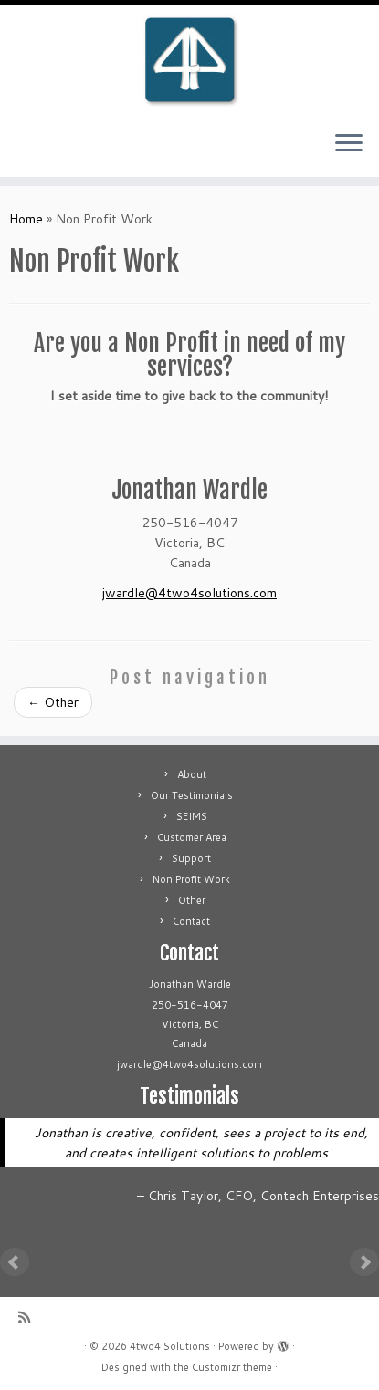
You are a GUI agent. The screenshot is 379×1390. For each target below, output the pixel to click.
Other (53, 702)
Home (26, 219)
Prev (14, 1262)
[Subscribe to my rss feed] (28, 1317)
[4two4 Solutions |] (189, 60)
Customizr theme (232, 1367)
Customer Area (191, 837)
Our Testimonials (192, 795)
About (191, 774)
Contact (191, 921)
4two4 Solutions (170, 1346)
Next (364, 1262)
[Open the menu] (349, 144)
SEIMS (191, 816)
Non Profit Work (191, 879)
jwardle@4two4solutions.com (189, 593)
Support (191, 858)
